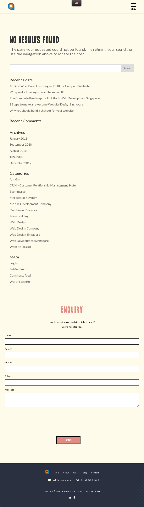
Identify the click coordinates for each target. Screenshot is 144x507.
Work (76, 473)
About (66, 473)
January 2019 (18, 138)
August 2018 (18, 150)
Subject (8, 376)
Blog (85, 473)
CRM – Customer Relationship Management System (44, 185)
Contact (95, 473)
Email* (8, 349)
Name (8, 335)
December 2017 (20, 163)
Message (9, 389)
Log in (14, 263)
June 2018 (16, 157)
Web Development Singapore (29, 240)
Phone (8, 362)
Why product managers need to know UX (37, 92)
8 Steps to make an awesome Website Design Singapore (46, 104)
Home (56, 473)
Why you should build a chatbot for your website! (42, 110)
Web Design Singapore (25, 234)
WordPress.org (20, 281)
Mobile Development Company (30, 204)
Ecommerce (17, 191)
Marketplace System (23, 197)
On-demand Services (23, 210)
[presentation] (72, 422)
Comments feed (20, 275)
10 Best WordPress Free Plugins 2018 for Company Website (50, 86)
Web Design (18, 222)
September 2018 (21, 144)
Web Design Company (24, 228)
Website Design (20, 246)
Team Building (19, 216)
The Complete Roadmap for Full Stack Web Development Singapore (55, 98)
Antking (15, 179)
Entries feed (17, 269)
